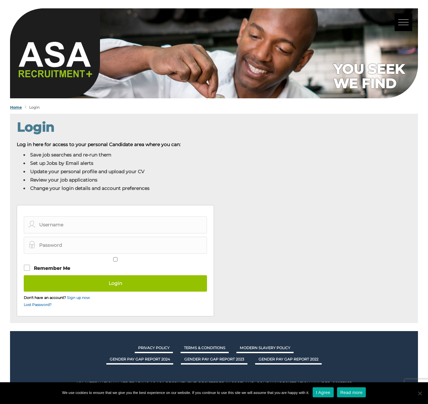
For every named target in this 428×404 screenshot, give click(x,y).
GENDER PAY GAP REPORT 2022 (288, 359)
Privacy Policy (154, 347)
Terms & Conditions (204, 347)
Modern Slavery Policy (265, 347)
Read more (351, 392)
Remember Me (52, 268)
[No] (419, 393)
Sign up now (78, 297)
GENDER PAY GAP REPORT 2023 (214, 359)
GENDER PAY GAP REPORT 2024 (140, 359)
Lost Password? (37, 304)
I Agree (323, 392)
